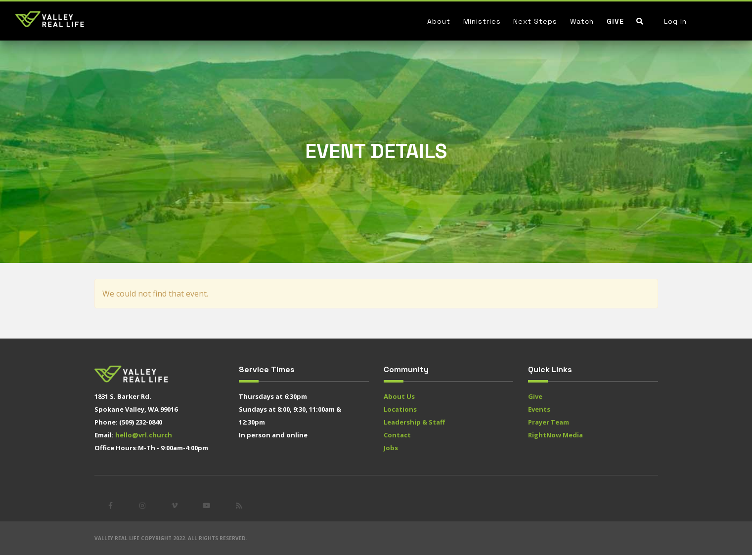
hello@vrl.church (143, 434)
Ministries (482, 21)
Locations (400, 409)
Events (539, 409)
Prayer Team (548, 422)
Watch (582, 21)
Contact (397, 434)
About (438, 21)
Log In (675, 21)
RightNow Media (555, 434)
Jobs (391, 447)
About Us (399, 396)
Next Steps (535, 21)
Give (615, 21)
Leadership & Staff (414, 422)
